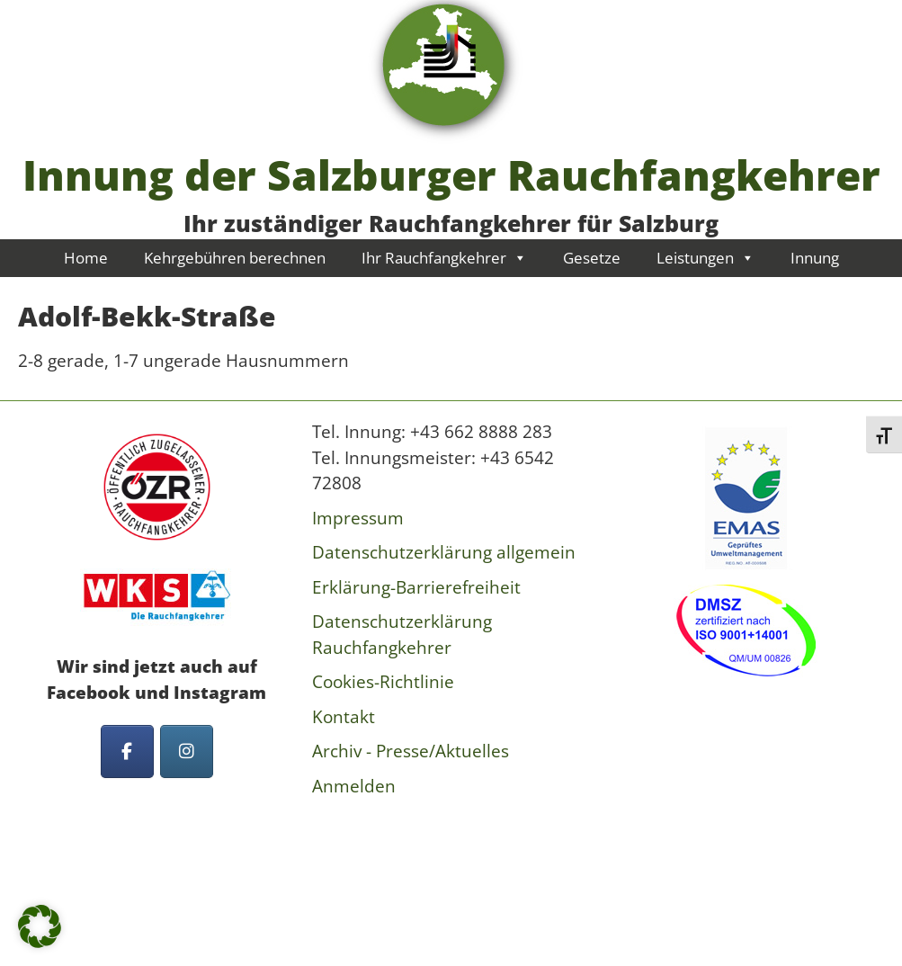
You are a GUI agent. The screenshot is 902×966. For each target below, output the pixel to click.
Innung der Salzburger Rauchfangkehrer (451, 174)
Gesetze (592, 257)
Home (86, 257)
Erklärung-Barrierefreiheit (416, 587)
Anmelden (354, 786)
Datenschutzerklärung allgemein (444, 552)
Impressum (358, 518)
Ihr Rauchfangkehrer (444, 257)
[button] (39, 926)
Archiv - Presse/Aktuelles (410, 751)
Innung (814, 257)
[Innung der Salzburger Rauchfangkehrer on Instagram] (186, 751)
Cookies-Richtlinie (383, 681)
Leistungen (705, 257)
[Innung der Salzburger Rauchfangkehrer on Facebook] (127, 751)
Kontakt (343, 717)
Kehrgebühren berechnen (235, 257)
